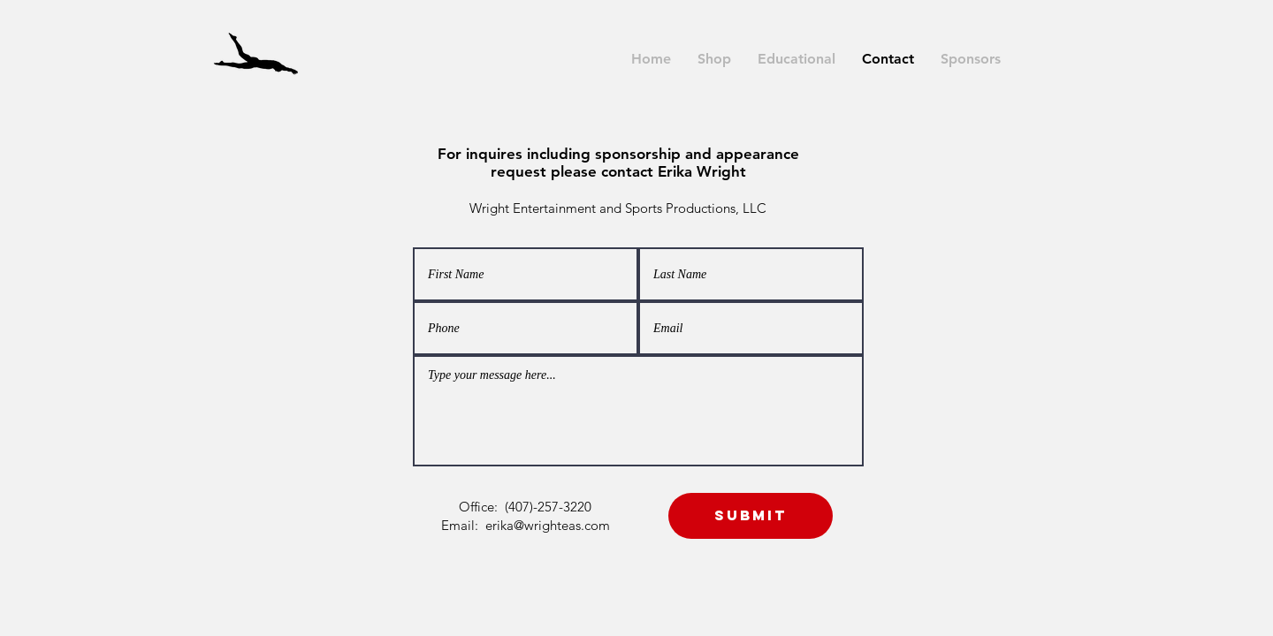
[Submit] (750, 516)
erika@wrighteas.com (547, 525)
